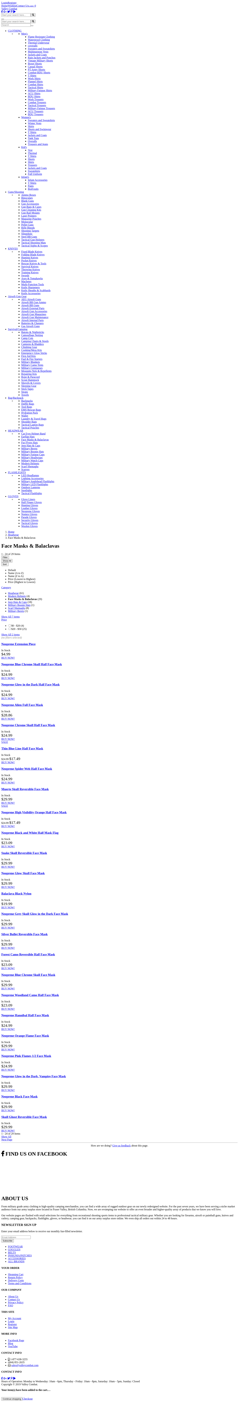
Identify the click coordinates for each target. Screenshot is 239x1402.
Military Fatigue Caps (32, 454)
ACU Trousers (35, 111)
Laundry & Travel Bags (33, 418)
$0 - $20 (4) (17, 625)
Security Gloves (29, 520)
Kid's (24, 147)
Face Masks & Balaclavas (35, 439)
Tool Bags (26, 406)
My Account (14, 1318)
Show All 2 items (10, 634)
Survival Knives (30, 266)
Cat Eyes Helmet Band (33, 433)
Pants (31, 186)
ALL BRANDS (16, 1261)
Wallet (24, 415)
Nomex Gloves (29, 514)
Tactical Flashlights (31, 493)
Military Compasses (31, 368)
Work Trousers (35, 99)
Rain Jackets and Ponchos (41, 57)
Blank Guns (27, 200)
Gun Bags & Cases (31, 206)
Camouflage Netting (32, 335)
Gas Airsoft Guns (30, 326)
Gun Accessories (30, 203)
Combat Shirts (35, 84)
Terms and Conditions (19, 1283)
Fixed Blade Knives (31, 251)
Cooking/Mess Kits (31, 350)
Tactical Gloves (29, 523)
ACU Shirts (34, 93)
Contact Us (23, 5)
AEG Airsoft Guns (31, 299)
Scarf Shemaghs (30, 466)
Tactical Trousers (37, 105)
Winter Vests (34, 123)
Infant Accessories (37, 180)
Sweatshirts (34, 171)
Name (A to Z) (16, 573)
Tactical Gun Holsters (32, 239)
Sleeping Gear (28, 385)
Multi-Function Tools (32, 284)
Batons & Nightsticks (32, 332)
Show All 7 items (10, 616)
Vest (30, 150)
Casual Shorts (35, 66)
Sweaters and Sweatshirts (41, 48)
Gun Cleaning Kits (31, 209)
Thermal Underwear (38, 42)
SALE (4, 742)
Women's (26, 117)
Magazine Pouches (31, 218)
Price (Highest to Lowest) (21, 582)
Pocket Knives (29, 260)
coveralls (33, 45)
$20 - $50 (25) (19, 629)
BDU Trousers (35, 114)
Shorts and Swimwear (39, 129)
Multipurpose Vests (38, 51)
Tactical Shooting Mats (33, 242)
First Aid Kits (28, 356)
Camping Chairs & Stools (35, 341)
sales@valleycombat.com (25, 1365)
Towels (25, 394)
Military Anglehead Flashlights (37, 481)
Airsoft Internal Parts (32, 320)
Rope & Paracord (30, 377)
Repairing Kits (29, 374)
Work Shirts (34, 78)
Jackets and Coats (37, 54)
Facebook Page (16, 1340)
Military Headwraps (31, 457)
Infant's (25, 177)
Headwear (13, 593)
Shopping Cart (15, 1274)
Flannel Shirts (35, 81)
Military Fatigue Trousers (41, 108)
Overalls (32, 141)
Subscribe (7, 1241)
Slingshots (26, 233)
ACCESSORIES (17, 1258)
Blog (10, 1343)
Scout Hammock (30, 380)
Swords (25, 275)
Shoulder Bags (29, 421)
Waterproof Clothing (39, 39)
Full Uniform (35, 174)
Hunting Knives (29, 257)
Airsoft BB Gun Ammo (33, 302)
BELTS (12, 1252)
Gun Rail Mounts (30, 212)
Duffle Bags (27, 403)
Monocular (27, 221)
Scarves (25, 469)
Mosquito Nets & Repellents (36, 371)
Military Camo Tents (32, 365)
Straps (24, 391)
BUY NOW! (8, 657)
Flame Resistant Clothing (41, 36)
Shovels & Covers (30, 383)
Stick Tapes (27, 388)
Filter (5, 557)
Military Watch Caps (32, 460)
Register (12, 2)
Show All (7, 561)
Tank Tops (33, 138)
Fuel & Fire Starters (31, 359)
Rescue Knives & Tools (33, 263)
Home (4, 5)
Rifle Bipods (28, 227)
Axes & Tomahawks (32, 278)
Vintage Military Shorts (40, 60)
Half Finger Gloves (31, 502)
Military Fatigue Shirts (40, 90)
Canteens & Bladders (32, 344)
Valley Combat (9, 8)
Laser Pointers (29, 215)
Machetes (26, 281)
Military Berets (29, 448)
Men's (24, 33)
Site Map (13, 1327)
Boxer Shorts (35, 63)
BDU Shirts (34, 96)
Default (12, 570)
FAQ (10, 1305)
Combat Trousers (37, 102)
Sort (5, 564)
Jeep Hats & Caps (30, 445)
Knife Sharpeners (30, 287)
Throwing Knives (30, 269)
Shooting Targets (30, 230)
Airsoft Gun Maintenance (34, 317)
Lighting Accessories (32, 478)
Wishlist (12, 5)
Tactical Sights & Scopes (34, 245)
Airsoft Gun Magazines (33, 314)
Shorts (31, 159)
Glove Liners (28, 499)
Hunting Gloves (29, 505)
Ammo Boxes (28, 194)
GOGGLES (14, 1249)
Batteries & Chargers (32, 323)
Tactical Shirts (35, 87)
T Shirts (32, 75)
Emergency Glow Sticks (34, 353)
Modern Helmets (30, 463)
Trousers (32, 165)
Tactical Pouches (30, 427)
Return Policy (15, 1277)
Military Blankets (30, 362)
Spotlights (26, 490)
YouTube (13, 1346)
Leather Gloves (29, 508)
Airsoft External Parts (32, 308)
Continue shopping (12, 1399)
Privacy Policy (16, 1302)
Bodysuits (33, 189)
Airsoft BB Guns (30, 305)
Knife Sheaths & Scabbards (35, 290)
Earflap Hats (28, 436)
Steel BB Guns (29, 236)
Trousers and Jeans (38, 144)
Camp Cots (27, 338)
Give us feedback (121, 1145)
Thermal (32, 153)
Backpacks (27, 400)
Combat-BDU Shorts (39, 72)
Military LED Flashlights (34, 484)
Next (6, 1139)
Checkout (27, 1398)
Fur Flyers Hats (29, 442)
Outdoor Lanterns (30, 487)
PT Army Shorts (36, 69)
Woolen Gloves (29, 526)
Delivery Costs (16, 1280)
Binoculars (27, 197)
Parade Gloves (29, 517)
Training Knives (30, 272)
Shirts (31, 162)
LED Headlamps (30, 475)
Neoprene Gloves (30, 511)
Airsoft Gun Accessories (34, 311)
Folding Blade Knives (32, 254)
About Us (13, 1296)
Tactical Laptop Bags (32, 424)
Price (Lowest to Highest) (21, 579)
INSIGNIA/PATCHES (20, 1255)
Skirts (31, 126)
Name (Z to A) (16, 576)
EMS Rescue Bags (31, 409)
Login (4, 2)
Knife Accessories (30, 293)
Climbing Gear (29, 347)
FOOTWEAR (15, 1246)
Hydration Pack (29, 412)
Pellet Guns (27, 224)
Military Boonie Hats (32, 451)
